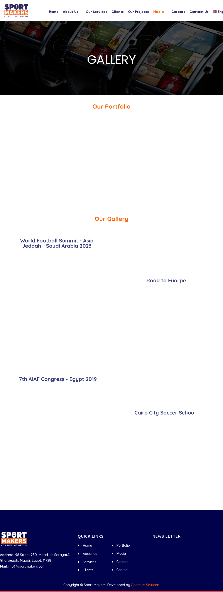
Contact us (199, 12)
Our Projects (138, 12)
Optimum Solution (145, 585)
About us (70, 12)
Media (158, 12)
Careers (178, 12)
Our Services (96, 12)
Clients (117, 12)
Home (54, 12)
